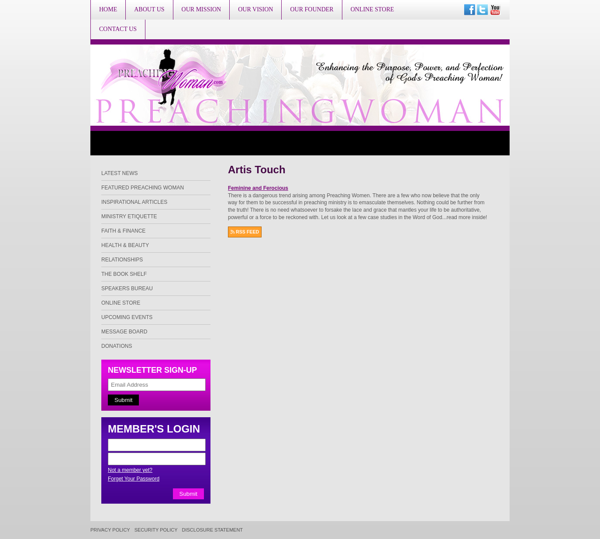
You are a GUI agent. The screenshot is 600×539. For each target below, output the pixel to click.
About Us (149, 9)
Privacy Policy (110, 530)
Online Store (372, 9)
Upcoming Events (126, 317)
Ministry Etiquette (129, 216)
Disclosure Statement (212, 530)
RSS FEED (245, 231)
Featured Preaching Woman (142, 188)
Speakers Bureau (127, 288)
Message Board (124, 332)
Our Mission (201, 9)
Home (108, 9)
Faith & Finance (123, 231)
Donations (116, 346)
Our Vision (255, 9)
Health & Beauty (125, 245)
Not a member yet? (130, 470)
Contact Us (118, 29)
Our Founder (311, 9)
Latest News (119, 173)
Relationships (122, 260)
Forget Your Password (133, 479)
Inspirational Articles (134, 202)
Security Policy (156, 530)
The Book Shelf (124, 274)
